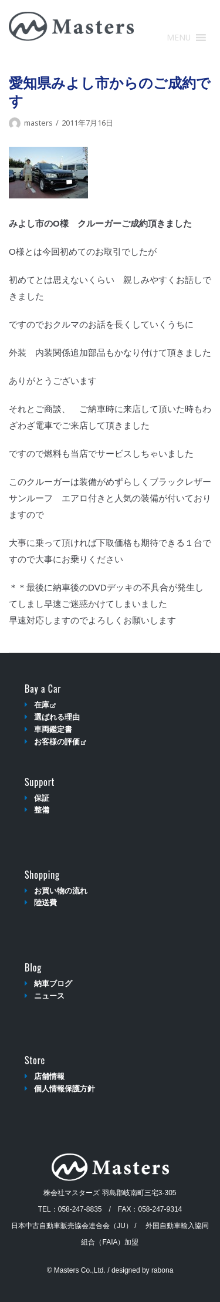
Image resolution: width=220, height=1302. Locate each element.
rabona (162, 1270)
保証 (41, 798)
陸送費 (45, 902)
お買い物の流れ (60, 890)
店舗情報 (49, 1076)
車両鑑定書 (53, 729)
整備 (41, 809)
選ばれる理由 (57, 717)
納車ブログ (53, 983)
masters (38, 122)
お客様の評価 (60, 741)
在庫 (45, 704)
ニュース (49, 995)
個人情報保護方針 (64, 1088)
